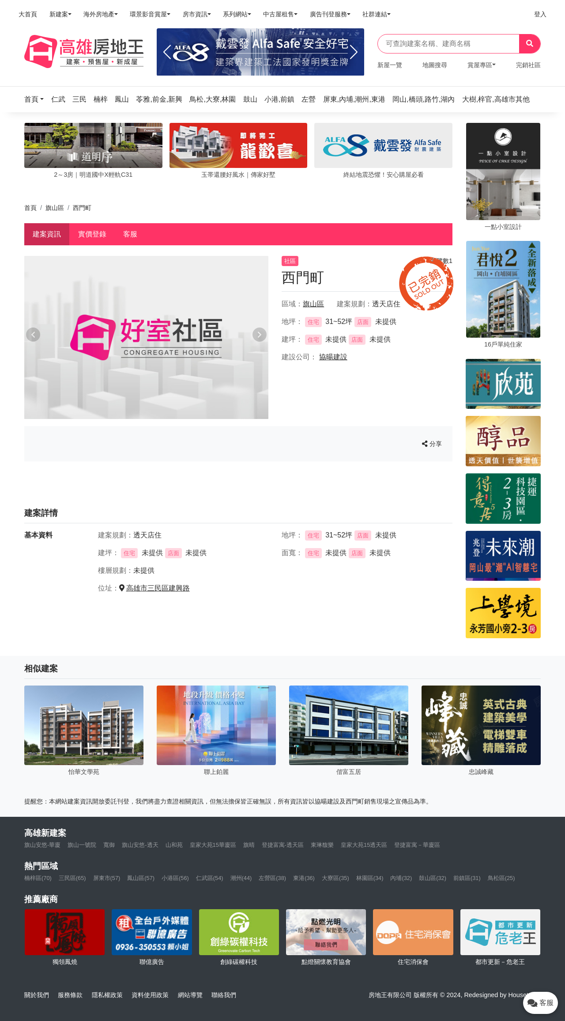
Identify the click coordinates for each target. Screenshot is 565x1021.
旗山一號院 (82, 845)
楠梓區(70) (38, 878)
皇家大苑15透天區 (364, 845)
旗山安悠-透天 (140, 845)
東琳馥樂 (322, 845)
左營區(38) (272, 878)
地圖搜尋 (434, 65)
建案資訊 (47, 234)
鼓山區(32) (432, 878)
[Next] (354, 52)
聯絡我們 (223, 994)
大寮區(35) (335, 878)
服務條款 (70, 994)
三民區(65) (72, 878)
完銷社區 (528, 65)
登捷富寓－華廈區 (417, 845)
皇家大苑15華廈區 (213, 845)
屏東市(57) (107, 878)
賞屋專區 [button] (479, 65)
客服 (130, 234)
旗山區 (54, 207)
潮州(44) (241, 878)
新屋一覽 (389, 65)
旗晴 (249, 845)
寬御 (109, 845)
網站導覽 (190, 994)
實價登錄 (92, 234)
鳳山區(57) (140, 878)
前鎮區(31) (467, 878)
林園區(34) (370, 878)
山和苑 (174, 845)
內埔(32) (401, 878)
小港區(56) (175, 878)
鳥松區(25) (501, 878)
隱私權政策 (107, 994)
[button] (36, 99)
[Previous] (167, 52)
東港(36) (304, 878)
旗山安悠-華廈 (42, 845)
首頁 (30, 207)
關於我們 (36, 994)
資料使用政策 (150, 994)
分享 (432, 443)
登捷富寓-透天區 (283, 845)
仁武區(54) (209, 878)
